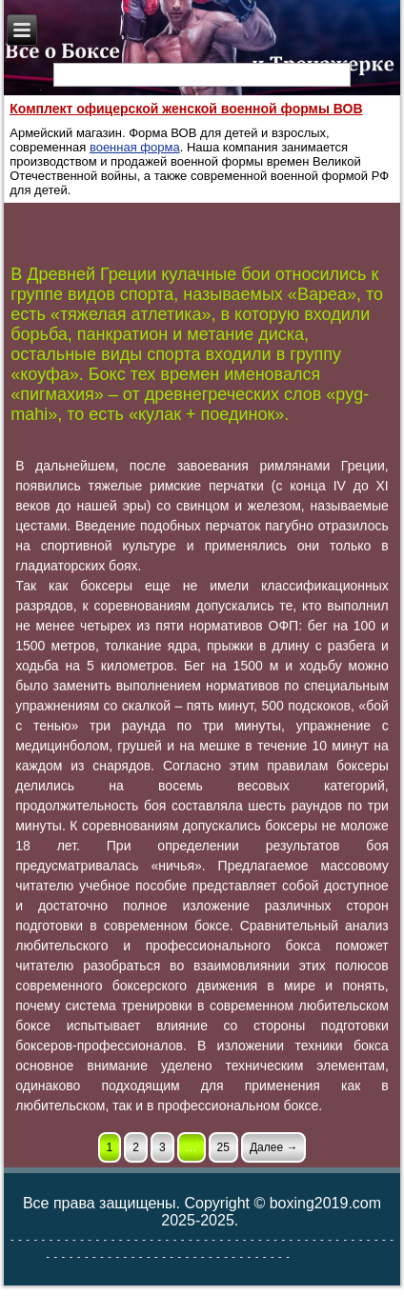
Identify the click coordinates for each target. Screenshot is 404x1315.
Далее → (273, 1147)
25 (223, 1147)
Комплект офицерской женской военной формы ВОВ (186, 108)
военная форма (135, 147)
